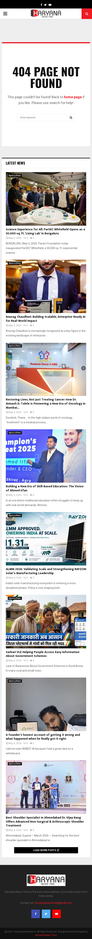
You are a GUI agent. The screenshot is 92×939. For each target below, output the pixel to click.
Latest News (15, 163)
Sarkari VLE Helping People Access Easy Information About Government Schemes (42, 654)
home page (73, 97)
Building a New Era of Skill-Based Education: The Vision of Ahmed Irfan (44, 488)
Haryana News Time (46, 935)
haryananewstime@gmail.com (53, 902)
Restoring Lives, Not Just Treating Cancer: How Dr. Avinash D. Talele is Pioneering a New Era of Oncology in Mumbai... (45, 403)
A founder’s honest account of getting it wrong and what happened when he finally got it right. (43, 737)
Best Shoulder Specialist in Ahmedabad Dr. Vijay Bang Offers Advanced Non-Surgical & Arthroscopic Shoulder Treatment (45, 821)
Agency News (15, 175)
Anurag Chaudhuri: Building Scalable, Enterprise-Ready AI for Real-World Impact (45, 319)
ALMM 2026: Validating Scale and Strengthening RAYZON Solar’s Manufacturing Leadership (46, 571)
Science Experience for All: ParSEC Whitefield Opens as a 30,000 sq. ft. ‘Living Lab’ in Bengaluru (45, 231)
